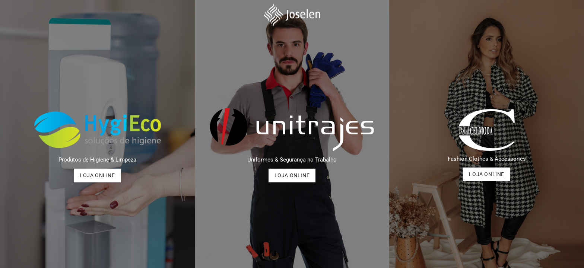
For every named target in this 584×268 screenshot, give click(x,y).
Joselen (517, 6)
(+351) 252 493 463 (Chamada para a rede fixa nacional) (78, 6)
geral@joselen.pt (171, 6)
